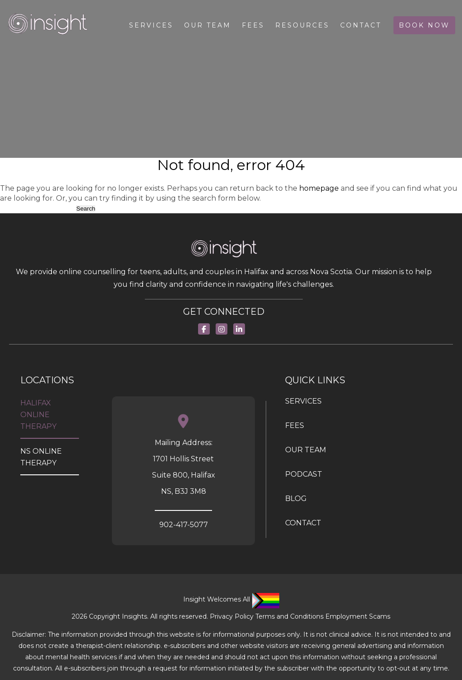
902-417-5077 (183, 524)
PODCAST (303, 474)
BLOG (296, 498)
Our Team (207, 25)
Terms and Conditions (289, 616)
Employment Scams (357, 616)
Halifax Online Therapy (38, 415)
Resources (302, 25)
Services (151, 25)
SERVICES (303, 401)
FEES (294, 425)
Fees (253, 25)
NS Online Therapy (41, 457)
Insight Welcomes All (231, 599)
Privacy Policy (232, 616)
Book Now (424, 25)
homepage (319, 188)
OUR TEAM (305, 450)
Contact (360, 25)
